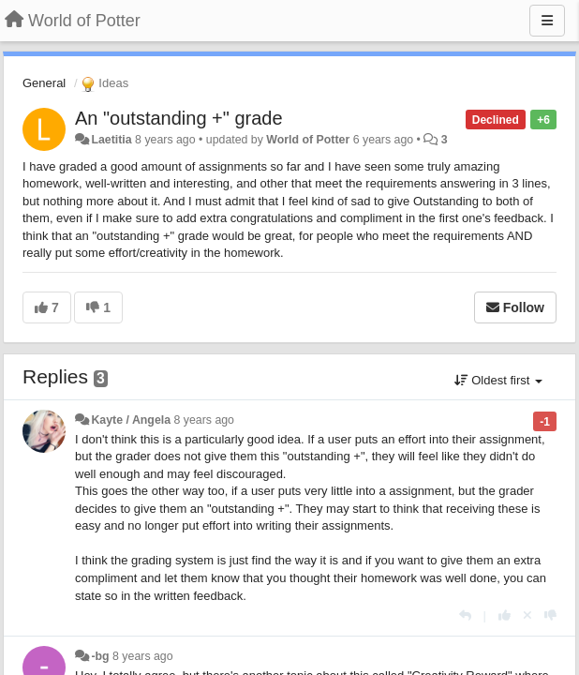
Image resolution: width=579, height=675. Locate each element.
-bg (100, 656)
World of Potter (307, 139)
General (44, 83)
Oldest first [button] (498, 380)
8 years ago (203, 420)
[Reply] (465, 615)
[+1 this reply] (504, 615)
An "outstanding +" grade (179, 118)
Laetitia (111, 139)
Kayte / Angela (131, 420)
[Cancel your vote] (527, 615)
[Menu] (547, 21)
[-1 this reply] (550, 615)
